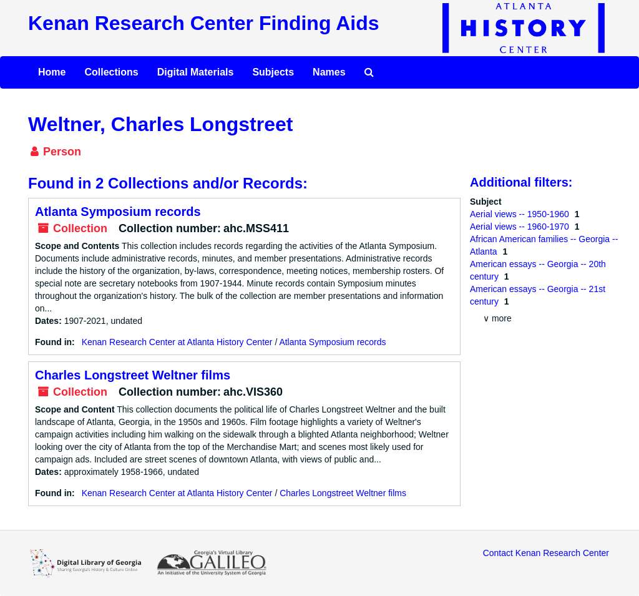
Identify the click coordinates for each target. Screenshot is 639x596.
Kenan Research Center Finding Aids (203, 23)
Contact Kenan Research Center (546, 553)
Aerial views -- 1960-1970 (521, 227)
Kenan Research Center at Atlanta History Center (177, 342)
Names (329, 72)
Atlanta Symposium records (118, 211)
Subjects (273, 72)
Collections (111, 72)
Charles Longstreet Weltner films (132, 375)
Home (52, 72)
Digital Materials (195, 72)
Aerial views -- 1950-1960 (521, 214)
